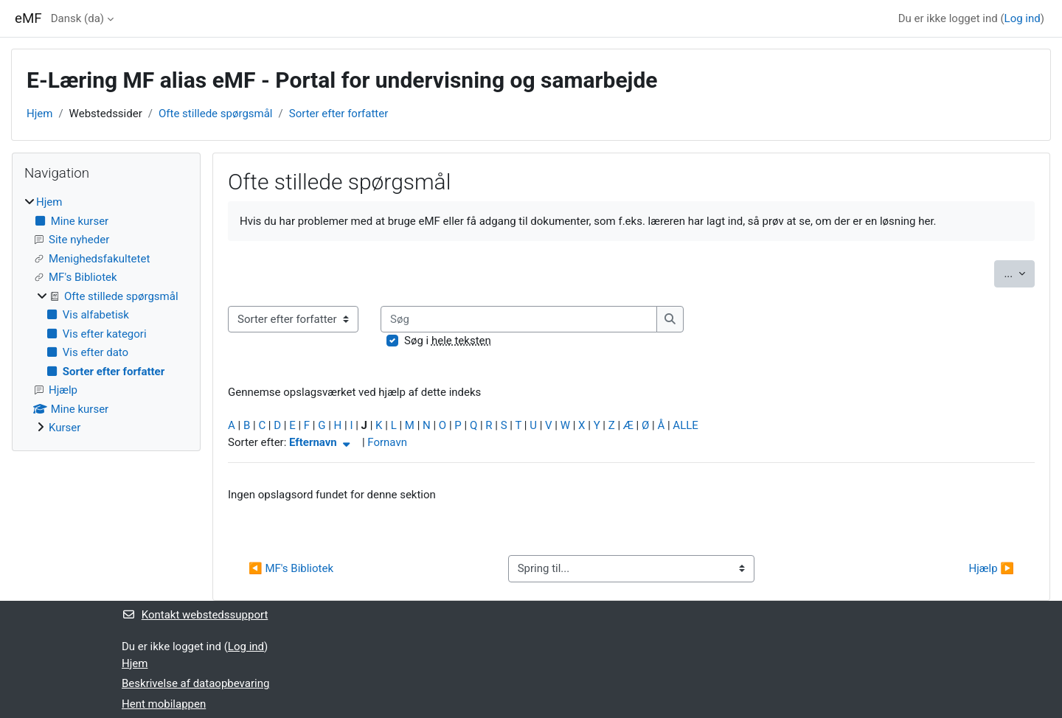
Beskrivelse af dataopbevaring (195, 683)
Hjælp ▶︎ (991, 568)
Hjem (39, 113)
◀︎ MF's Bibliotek (291, 568)
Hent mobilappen (164, 704)
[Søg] (519, 319)
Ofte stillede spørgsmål (216, 113)
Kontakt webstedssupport (195, 614)
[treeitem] (106, 315)
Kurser (64, 427)
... (1019, 272)
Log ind (1022, 18)
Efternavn (321, 442)
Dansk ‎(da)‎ (77, 18)
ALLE (685, 425)
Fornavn (387, 442)
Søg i (447, 340)
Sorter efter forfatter (339, 113)
